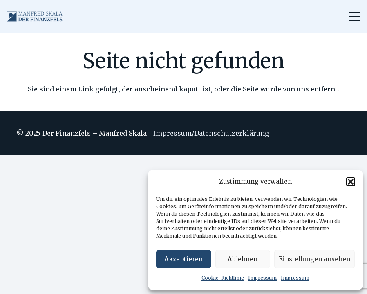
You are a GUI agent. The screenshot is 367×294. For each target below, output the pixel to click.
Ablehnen (242, 259)
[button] (351, 182)
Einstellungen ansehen (314, 259)
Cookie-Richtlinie (222, 278)
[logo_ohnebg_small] (35, 16)
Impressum (262, 278)
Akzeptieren (183, 259)
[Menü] (355, 16)
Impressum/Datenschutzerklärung (211, 133)
